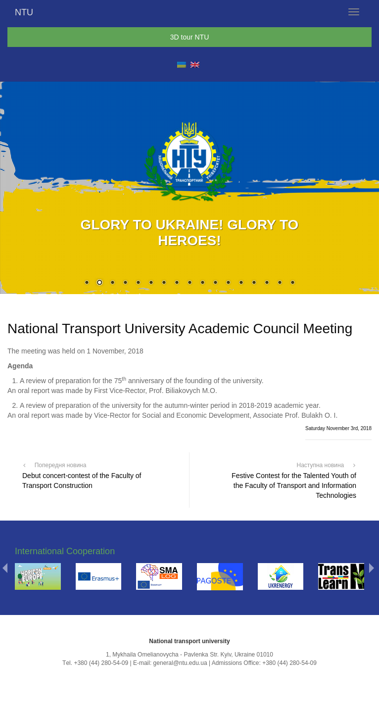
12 (228, 283)
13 (241, 283)
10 (202, 283)
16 (279, 283)
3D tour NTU (189, 37)
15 (266, 283)
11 (215, 283)
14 (253, 283)
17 (292, 283)
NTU (24, 12)
